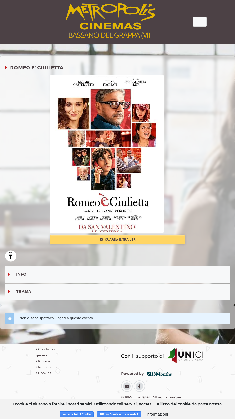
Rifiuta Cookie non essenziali (119, 414)
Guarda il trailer (118, 239)
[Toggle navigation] (200, 22)
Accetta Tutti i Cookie (77, 414)
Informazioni (157, 414)
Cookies (43, 373)
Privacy (43, 361)
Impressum (46, 367)
